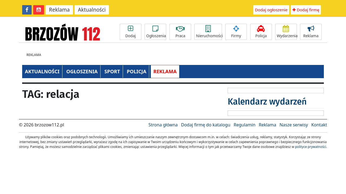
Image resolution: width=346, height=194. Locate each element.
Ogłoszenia (156, 31)
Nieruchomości (209, 31)
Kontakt (319, 125)
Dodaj (130, 31)
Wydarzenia (287, 31)
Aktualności (92, 9)
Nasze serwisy (294, 125)
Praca (180, 31)
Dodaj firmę (305, 9)
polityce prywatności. (311, 146)
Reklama (59, 9)
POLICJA (136, 71)
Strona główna (163, 125)
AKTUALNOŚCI (42, 71)
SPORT (112, 71)
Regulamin (244, 125)
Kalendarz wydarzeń (267, 101)
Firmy (236, 31)
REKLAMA (165, 71)
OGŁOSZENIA (82, 71)
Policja (261, 31)
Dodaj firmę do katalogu (205, 125)
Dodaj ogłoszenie (271, 9)
